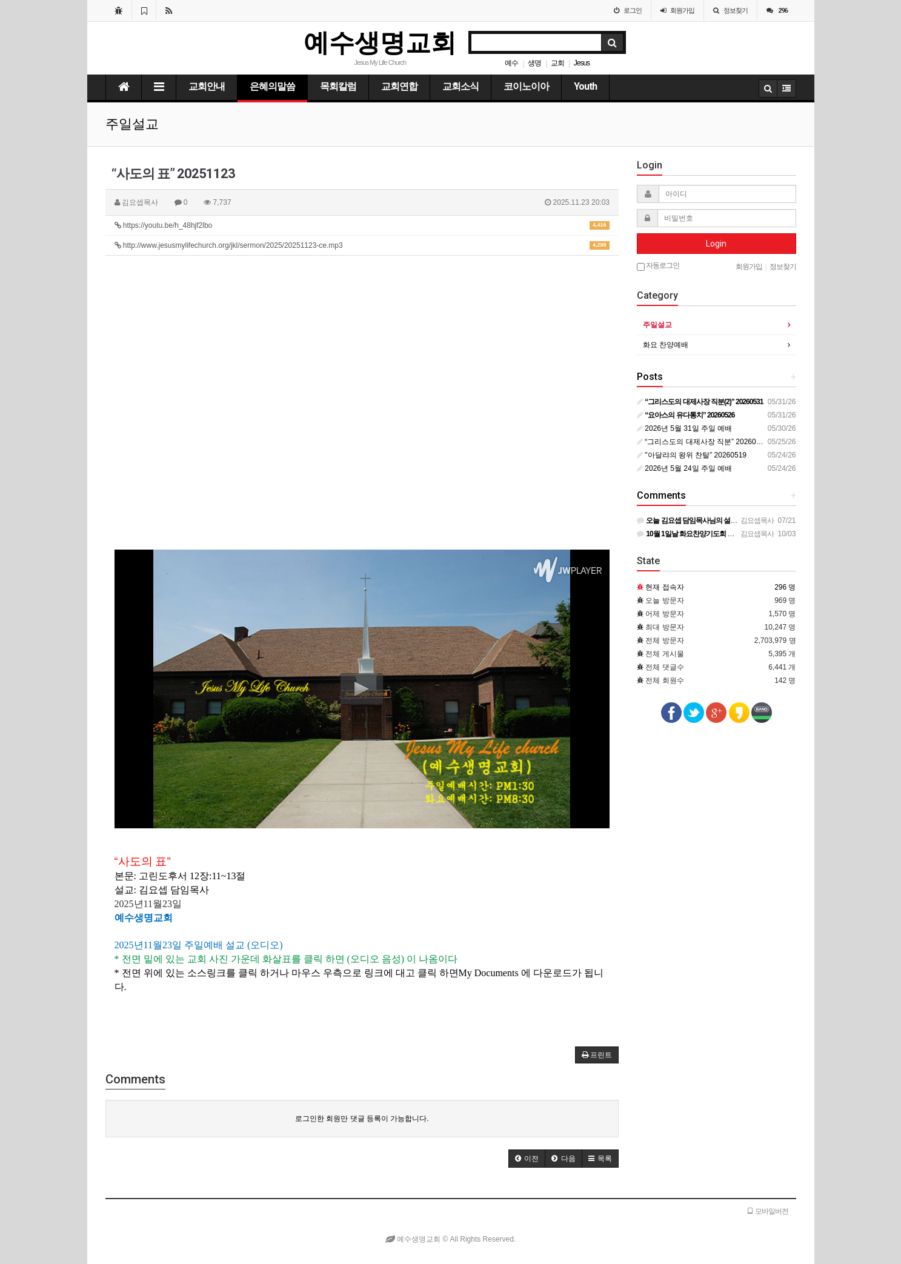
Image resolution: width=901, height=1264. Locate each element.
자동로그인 (658, 266)
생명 (534, 63)
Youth (585, 86)
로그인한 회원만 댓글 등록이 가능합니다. (362, 1118)
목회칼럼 (338, 86)
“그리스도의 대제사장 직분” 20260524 (702, 441)
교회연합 (399, 86)
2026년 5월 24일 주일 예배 (684, 468)
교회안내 (206, 86)
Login (716, 243)
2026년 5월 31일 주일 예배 (684, 428)
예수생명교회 (380, 42)
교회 (557, 63)
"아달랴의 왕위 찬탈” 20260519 (691, 455)
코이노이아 (526, 86)
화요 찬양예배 (665, 345)
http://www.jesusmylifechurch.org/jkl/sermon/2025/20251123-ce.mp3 (362, 245)
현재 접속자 (664, 587)
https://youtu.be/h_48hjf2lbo (362, 225)
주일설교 (657, 325)
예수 (511, 63)
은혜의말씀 (272, 86)
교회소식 (460, 86)
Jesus (582, 63)
